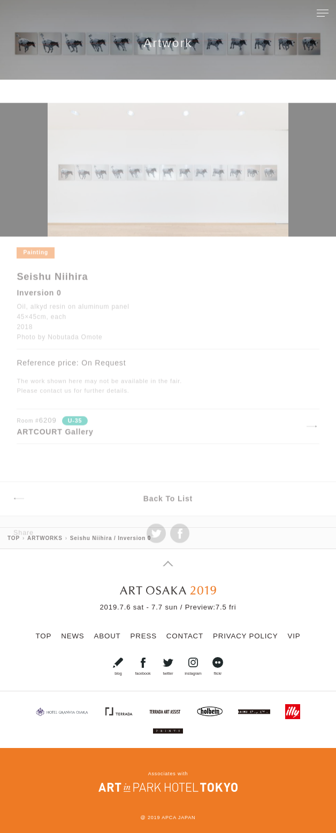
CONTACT (184, 636)
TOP (44, 636)
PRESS (144, 636)
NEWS (72, 636)
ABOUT (107, 636)
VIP (293, 636)
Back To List (168, 515)
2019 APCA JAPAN (171, 817)
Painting (35, 269)
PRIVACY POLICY (245, 636)
